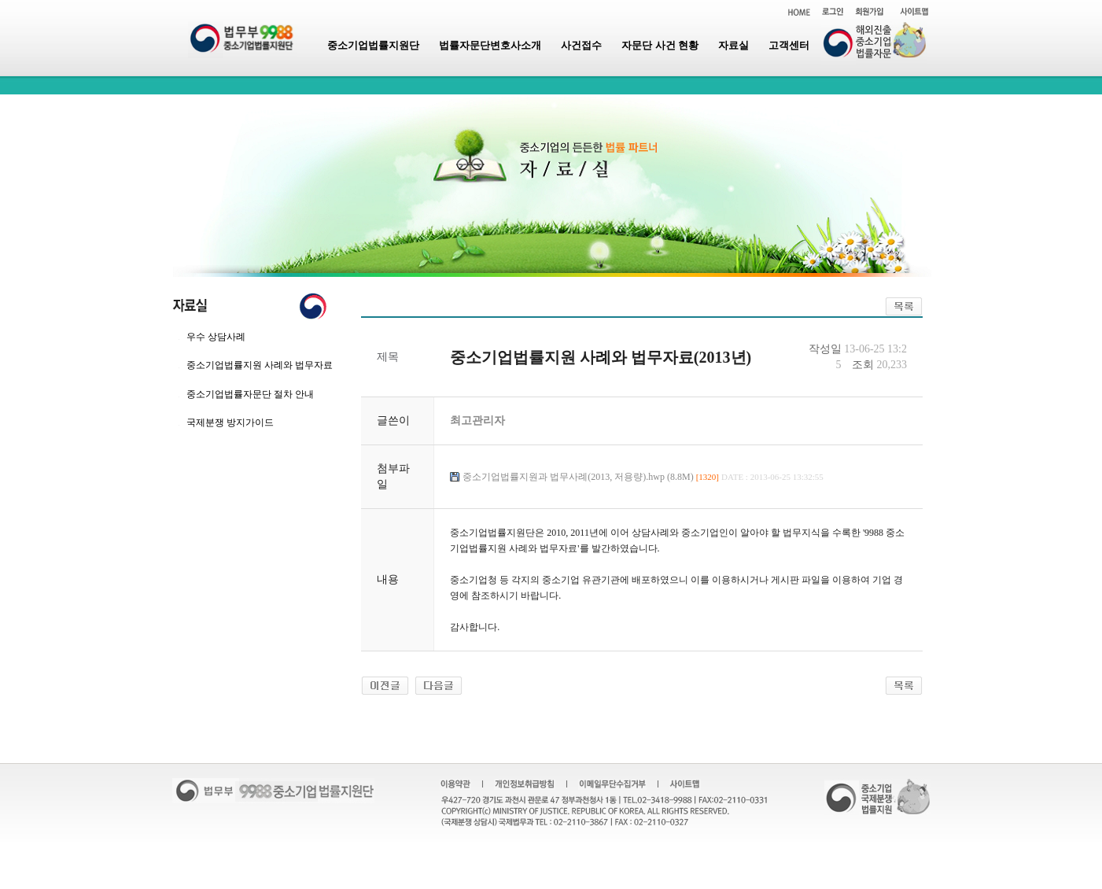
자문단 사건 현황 (659, 45)
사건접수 (581, 45)
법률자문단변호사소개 (490, 45)
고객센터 (788, 45)
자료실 (733, 45)
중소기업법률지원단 (373, 45)
